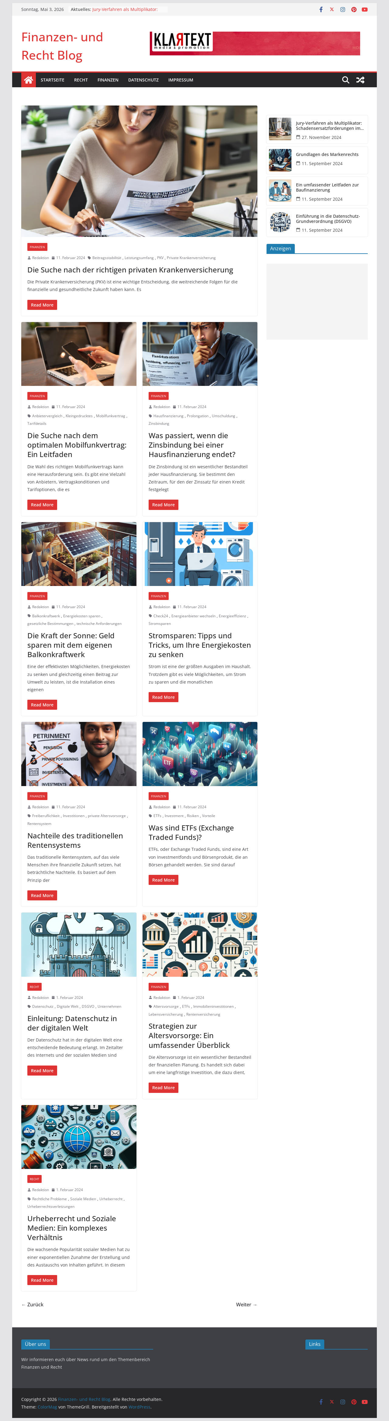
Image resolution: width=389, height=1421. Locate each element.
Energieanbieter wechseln (193, 616)
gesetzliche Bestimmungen (50, 623)
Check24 (160, 616)
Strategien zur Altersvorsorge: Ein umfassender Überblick (189, 1035)
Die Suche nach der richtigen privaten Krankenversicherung (130, 270)
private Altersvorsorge (107, 815)
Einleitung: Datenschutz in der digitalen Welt (72, 1023)
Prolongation (197, 415)
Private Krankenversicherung (191, 257)
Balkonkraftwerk (46, 616)
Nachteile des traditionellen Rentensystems (75, 840)
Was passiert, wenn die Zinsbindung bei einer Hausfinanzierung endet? (192, 444)
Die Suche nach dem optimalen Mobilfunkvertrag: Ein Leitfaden (76, 444)
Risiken (193, 815)
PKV (160, 257)
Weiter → (246, 1304)
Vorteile (208, 815)
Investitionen (73, 815)
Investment (174, 815)
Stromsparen (160, 623)
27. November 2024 (321, 137)
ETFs (157, 815)
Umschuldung (223, 415)
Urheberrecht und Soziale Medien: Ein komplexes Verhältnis (71, 1227)
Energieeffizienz (232, 616)
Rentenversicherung (203, 1014)
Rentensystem (39, 823)
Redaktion (40, 257)
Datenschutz (143, 80)
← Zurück (32, 1304)
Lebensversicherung (166, 1014)
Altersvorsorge (166, 1006)
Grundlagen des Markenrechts (327, 154)
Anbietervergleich (47, 415)
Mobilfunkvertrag (110, 415)
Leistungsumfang (139, 257)
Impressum (180, 80)
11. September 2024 (322, 163)
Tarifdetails (36, 423)
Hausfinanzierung (168, 415)
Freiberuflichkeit (46, 815)
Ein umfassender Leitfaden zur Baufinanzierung (327, 187)
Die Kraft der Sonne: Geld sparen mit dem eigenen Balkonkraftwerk (71, 644)
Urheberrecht (110, 1198)
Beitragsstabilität (106, 257)
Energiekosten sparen (81, 616)
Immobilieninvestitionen (213, 1006)
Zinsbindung (159, 423)
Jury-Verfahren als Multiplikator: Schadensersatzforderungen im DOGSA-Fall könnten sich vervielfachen (329, 126)
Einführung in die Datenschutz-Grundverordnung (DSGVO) (328, 219)
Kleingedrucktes (79, 415)
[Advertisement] (317, 302)
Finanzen (108, 80)
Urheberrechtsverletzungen (50, 1206)
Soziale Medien (83, 1198)
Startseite (52, 80)
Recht (81, 80)
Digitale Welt (67, 1006)
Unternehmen (109, 1006)
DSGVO (88, 1006)
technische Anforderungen (99, 623)
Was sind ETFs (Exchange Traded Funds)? (191, 832)
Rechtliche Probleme (49, 1198)
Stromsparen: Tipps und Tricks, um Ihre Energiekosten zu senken (200, 644)
